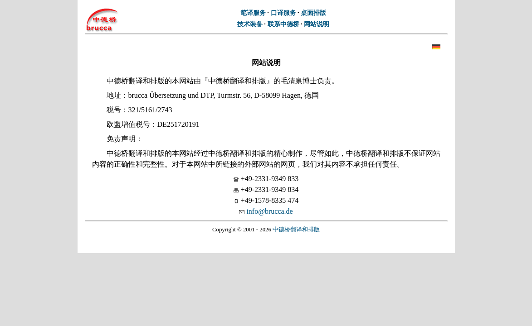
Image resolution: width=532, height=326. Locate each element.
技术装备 (250, 24)
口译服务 (283, 12)
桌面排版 (313, 12)
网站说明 (316, 24)
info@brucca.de (269, 211)
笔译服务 (253, 12)
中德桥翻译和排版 (296, 229)
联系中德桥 (283, 24)
